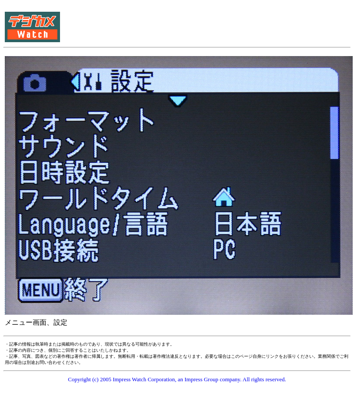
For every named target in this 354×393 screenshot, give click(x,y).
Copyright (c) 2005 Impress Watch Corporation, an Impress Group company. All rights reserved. (177, 379)
